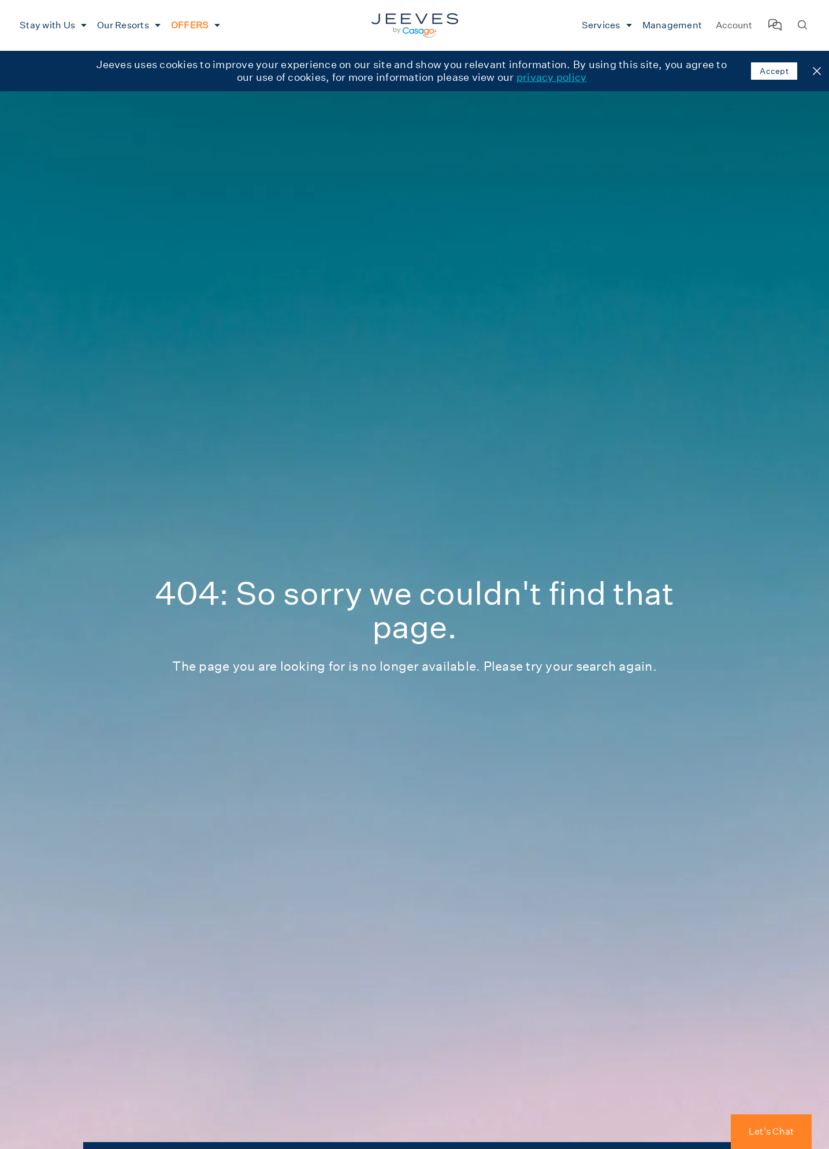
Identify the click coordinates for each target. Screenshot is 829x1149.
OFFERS (190, 25)
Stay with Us (47, 25)
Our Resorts (123, 25)
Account (734, 25)
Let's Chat (771, 1131)
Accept (774, 71)
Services (601, 25)
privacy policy (551, 77)
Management (672, 25)
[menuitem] (52, 25)
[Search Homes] (802, 25)
